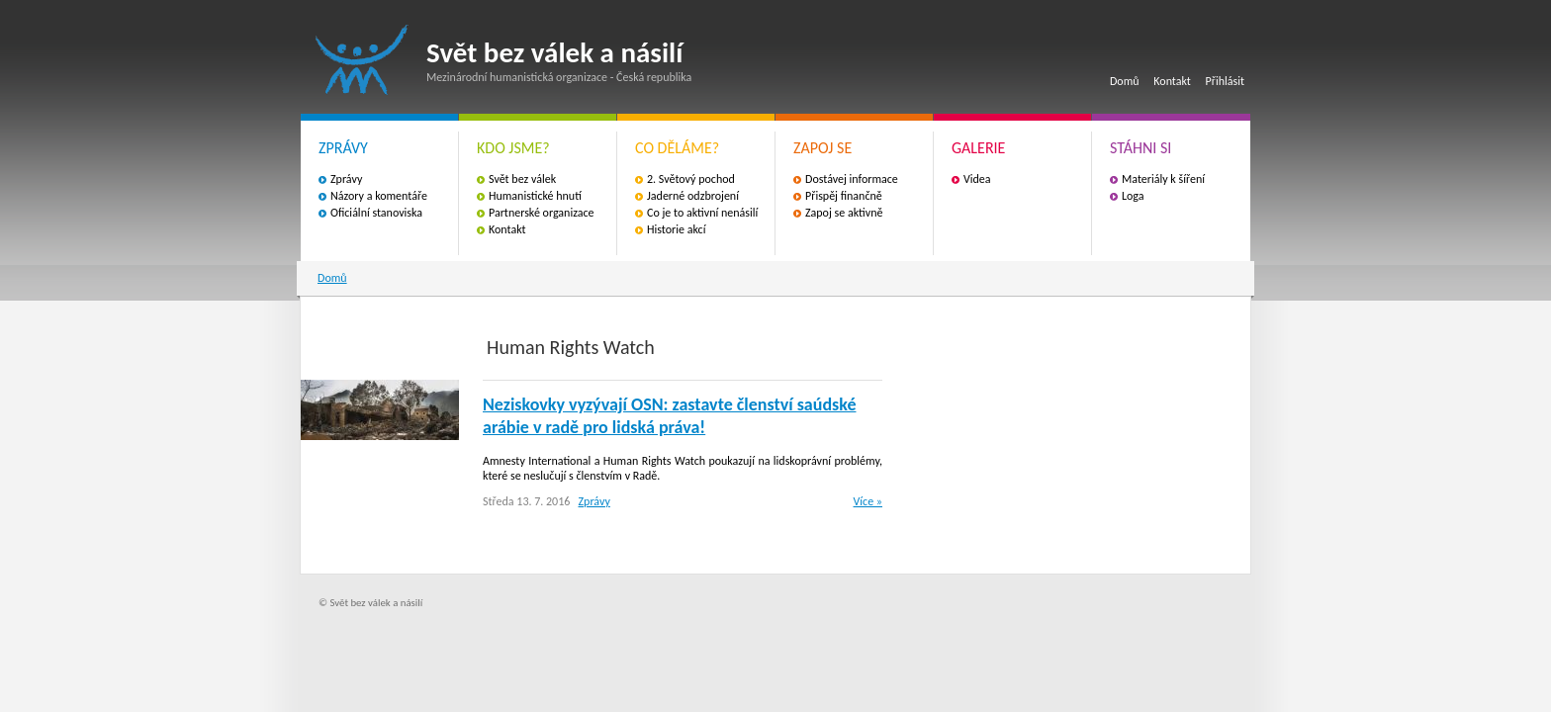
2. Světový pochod (691, 179)
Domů (1125, 81)
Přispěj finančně (843, 196)
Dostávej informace (851, 179)
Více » (868, 501)
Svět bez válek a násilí (362, 60)
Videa (977, 179)
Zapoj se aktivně (843, 213)
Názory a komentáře (378, 196)
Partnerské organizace (541, 213)
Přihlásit (1225, 81)
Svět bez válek (522, 179)
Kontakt (1172, 81)
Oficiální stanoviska (376, 213)
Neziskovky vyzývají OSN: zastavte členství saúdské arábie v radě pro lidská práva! (669, 416)
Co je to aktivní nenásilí (702, 213)
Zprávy (346, 179)
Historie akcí (676, 229)
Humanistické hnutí (535, 196)
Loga (1133, 196)
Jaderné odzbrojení (693, 196)
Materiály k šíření (1163, 179)
